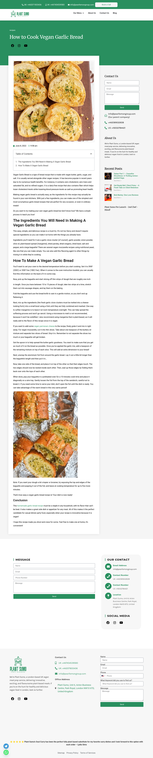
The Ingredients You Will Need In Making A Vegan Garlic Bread (44, 162)
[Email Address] (108, 566)
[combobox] (103, 676)
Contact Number (120, 575)
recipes (12, 30)
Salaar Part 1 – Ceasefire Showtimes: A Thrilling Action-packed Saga (126, 176)
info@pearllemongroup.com (125, 569)
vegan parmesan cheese (44, 326)
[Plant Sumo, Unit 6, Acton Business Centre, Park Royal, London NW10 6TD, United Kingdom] (76, 726)
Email (102, 665)
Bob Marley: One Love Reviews (126, 195)
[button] (91, 154)
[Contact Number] (108, 576)
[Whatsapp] (6, 752)
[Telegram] (6, 746)
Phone (103, 672)
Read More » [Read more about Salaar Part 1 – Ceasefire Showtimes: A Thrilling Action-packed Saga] (117, 180)
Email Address (120, 565)
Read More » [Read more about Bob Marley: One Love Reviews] (117, 197)
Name (103, 657)
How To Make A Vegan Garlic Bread (33, 165)
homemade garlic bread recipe (30, 506)
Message (104, 688)
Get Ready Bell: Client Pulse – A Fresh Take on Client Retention (126, 186)
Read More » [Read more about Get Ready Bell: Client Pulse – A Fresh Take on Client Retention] (117, 190)
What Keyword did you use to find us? (116, 680)
